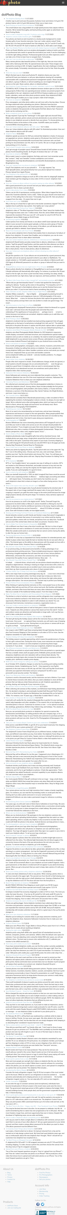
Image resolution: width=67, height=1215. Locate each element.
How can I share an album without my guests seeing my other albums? (30, 183)
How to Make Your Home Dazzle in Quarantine (22, 524)
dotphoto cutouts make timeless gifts (19, 37)
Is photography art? (12, 420)
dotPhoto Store (12, 1206)
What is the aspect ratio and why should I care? (22, 486)
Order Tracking (44, 1196)
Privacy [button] (9, 1177)
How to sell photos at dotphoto (16, 344)
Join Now (42, 1189)
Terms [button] (9, 1175)
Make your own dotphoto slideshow (18, 914)
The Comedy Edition (13, 395)
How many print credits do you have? (18, 944)
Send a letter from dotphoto (15, 359)
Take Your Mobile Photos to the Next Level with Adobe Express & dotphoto (31, 48)
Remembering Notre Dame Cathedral (18, 802)
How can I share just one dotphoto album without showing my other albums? (32, 251)
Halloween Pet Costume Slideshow (18, 373)
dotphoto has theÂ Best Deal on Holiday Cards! (22, 890)
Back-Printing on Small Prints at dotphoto (20, 25)
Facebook (38, 1204)
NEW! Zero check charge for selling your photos (22, 662)
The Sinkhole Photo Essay (15, 1014)
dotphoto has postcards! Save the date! (19, 1002)
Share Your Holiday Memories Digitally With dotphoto (24, 617)
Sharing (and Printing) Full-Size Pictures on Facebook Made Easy (28, 513)
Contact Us (11, 1179)
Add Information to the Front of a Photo (19, 305)
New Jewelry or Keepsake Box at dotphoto (20, 698)
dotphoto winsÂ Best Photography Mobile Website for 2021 (26, 330)
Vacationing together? (13, 219)
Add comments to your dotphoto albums (20, 763)
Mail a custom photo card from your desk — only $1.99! (25, 1025)
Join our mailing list (14, 1208)
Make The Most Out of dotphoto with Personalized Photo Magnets (29, 594)
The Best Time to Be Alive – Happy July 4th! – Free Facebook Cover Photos (32, 1106)
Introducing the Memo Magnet (16, 1070)
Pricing (41, 1194)
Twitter (42, 1204)
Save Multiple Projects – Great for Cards (20, 991)
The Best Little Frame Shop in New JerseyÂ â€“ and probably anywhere (30, 280)
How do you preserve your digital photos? (20, 499)
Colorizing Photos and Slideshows (17, 382)
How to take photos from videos (17, 190)
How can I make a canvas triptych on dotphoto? (22, 605)
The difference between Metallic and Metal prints (23, 648)
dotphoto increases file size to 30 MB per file (21, 901)
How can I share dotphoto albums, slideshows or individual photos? (29, 240)
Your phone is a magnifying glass (17, 788)
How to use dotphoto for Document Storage (21, 858)
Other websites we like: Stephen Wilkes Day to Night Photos (26, 292)
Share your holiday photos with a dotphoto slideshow (24, 872)
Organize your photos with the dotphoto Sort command (25, 847)
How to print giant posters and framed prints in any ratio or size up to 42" (31, 1095)
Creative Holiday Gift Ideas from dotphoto (20, 637)
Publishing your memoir (14, 409)
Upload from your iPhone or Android (18, 1149)
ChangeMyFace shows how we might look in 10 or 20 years (26, 267)
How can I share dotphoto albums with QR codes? (23, 127)
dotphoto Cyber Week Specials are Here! (20, 628)
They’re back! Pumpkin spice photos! (18, 147)
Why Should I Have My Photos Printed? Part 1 (21, 560)
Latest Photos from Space (15, 741)
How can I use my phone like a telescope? (20, 59)
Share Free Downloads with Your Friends (20, 231)
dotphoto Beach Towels (14, 1047)
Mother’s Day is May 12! (14, 777)
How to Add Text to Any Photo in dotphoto (20, 447)
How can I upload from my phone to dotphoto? (22, 165)
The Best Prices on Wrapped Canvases (19, 1140)
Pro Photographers (45, 1175)
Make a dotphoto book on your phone (19, 113)
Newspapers (43, 1177)
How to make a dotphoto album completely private (23, 1118)
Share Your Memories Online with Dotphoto (21, 675)
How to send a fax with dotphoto (17, 472)
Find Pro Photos (44, 1173)
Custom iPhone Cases (13, 923)
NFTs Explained (11, 461)
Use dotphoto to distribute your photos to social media (25, 980)
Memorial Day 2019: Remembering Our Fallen (21, 752)
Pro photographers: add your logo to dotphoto (21, 824)
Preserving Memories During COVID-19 (19, 535)
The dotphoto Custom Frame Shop (18, 729)
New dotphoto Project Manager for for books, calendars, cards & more (30, 86)
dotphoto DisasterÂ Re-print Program (18, 955)
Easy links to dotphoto (13, 154)
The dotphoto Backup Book (15, 19)
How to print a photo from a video (17, 1059)
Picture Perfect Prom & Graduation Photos (20, 583)
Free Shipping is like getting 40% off (18, 174)
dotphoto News (11, 134)
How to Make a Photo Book (15, 434)
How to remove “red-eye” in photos (18, 835)
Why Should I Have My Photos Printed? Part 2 (21, 547)
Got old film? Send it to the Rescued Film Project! (23, 686)
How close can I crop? (13, 201)
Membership (43, 1191)
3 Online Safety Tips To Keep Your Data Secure (22, 571)
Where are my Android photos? (16, 813)
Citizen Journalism (12, 1081)
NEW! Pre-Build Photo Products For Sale (19, 709)
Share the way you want (14, 73)
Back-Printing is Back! (13, 319)
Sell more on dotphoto (13, 100)
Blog (8, 1173)
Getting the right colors (14, 930)
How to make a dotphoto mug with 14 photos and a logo (25, 34)
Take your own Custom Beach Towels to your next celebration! (27, 723)
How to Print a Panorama (14, 966)
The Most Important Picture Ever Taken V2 (20, 208)
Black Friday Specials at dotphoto (17, 883)
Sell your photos (44, 1179)
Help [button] (9, 1182)
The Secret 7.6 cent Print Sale (16, 1036)
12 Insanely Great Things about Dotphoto (20, 1129)
